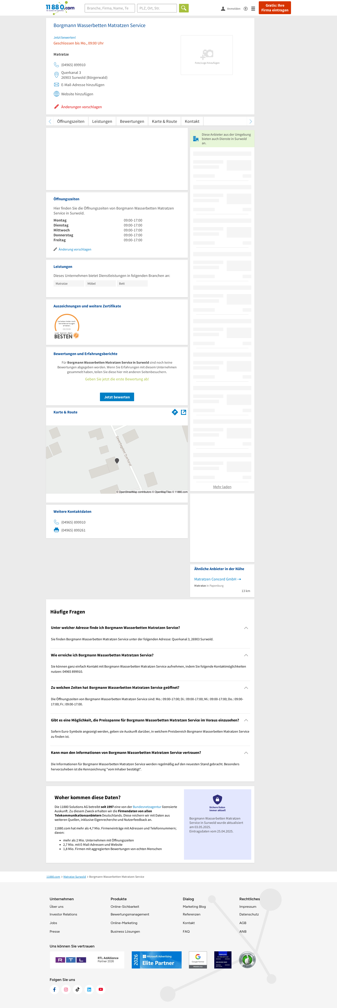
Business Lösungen (125, 931)
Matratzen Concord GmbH (215, 579)
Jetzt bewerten (117, 397)
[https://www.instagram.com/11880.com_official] (66, 989)
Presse (55, 931)
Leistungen (102, 121)
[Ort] (157, 8)
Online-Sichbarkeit (125, 907)
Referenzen (191, 914)
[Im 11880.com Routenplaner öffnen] (175, 411)
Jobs (53, 923)
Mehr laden (222, 486)
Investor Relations (63, 914)
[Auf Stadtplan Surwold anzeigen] (183, 411)
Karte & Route (164, 121)
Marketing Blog (194, 907)
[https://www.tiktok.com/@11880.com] (77, 989)
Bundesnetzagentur (147, 807)
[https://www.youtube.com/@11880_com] (101, 989)
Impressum (247, 907)
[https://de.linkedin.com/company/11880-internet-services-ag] (89, 989)
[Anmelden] (232, 8)
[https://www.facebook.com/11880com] (54, 989)
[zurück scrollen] (50, 121)
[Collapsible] (246, 627)
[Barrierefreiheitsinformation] (247, 8)
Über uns (56, 907)
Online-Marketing (124, 923)
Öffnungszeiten (70, 121)
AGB (242, 923)
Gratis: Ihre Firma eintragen (274, 8)
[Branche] (110, 8)
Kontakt (192, 121)
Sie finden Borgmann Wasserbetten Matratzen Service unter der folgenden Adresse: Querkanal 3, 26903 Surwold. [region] (132, 639)
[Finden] (184, 8)
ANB (243, 931)
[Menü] (255, 8)
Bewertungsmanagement (130, 914)
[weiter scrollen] (250, 121)
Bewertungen (132, 121)
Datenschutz (249, 914)
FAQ (186, 931)
